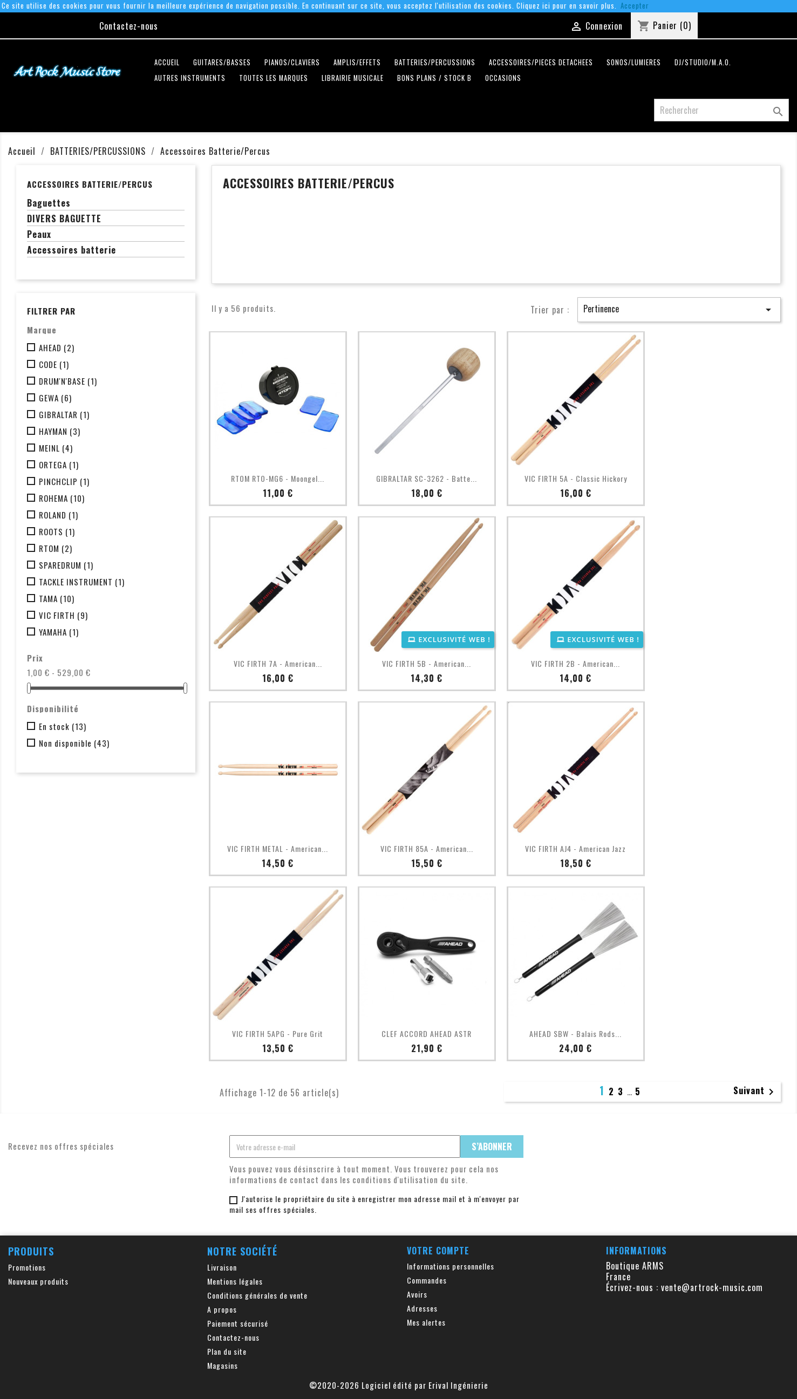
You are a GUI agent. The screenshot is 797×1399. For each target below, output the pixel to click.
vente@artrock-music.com (712, 1287)
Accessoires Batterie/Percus (90, 184)
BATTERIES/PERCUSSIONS (434, 62)
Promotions (27, 1267)
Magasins (222, 1365)
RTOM (55, 548)
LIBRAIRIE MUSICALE (353, 78)
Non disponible (74, 743)
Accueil (167, 62)
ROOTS (57, 531)
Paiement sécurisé (237, 1323)
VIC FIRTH (63, 615)
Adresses (422, 1308)
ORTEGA (59, 464)
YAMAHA (59, 631)
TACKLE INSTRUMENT (82, 581)
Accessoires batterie (71, 250)
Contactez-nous (128, 25)
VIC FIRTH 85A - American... (426, 848)
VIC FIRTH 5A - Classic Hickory (575, 478)
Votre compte (438, 1250)
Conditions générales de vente (257, 1295)
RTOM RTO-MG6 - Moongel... (277, 478)
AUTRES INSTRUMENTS (190, 78)
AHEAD (56, 347)
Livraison (222, 1267)
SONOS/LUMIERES (634, 62)
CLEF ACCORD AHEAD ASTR (427, 1033)
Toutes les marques (273, 78)
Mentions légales (235, 1281)
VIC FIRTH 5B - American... (426, 663)
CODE (54, 364)
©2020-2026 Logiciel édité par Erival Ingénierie (398, 1385)
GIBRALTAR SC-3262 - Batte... (426, 478)
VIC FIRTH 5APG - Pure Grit (277, 1033)
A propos (222, 1309)
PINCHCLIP (64, 481)
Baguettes (49, 203)
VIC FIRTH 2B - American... (575, 663)
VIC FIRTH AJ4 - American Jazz (575, 848)
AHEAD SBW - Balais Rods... (575, 1033)
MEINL (56, 447)
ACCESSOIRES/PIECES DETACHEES (541, 62)
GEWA (55, 397)
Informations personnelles (450, 1266)
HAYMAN (59, 431)
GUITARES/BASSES (222, 62)
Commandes (427, 1280)
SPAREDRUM (66, 564)
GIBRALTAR (64, 414)
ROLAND (58, 514)
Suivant (755, 1091)
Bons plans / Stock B (434, 78)
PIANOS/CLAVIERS (292, 62)
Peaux (39, 235)
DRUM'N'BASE (68, 381)
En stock (62, 726)
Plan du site (227, 1351)
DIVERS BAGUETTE (64, 219)
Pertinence (679, 309)
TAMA (56, 598)
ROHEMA (62, 498)
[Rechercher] (721, 110)
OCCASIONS (503, 78)
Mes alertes (426, 1322)
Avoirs (417, 1294)
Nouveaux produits (38, 1281)
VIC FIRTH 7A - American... (278, 663)
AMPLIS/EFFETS (357, 62)
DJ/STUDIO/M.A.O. (703, 62)
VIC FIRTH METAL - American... (277, 848)
